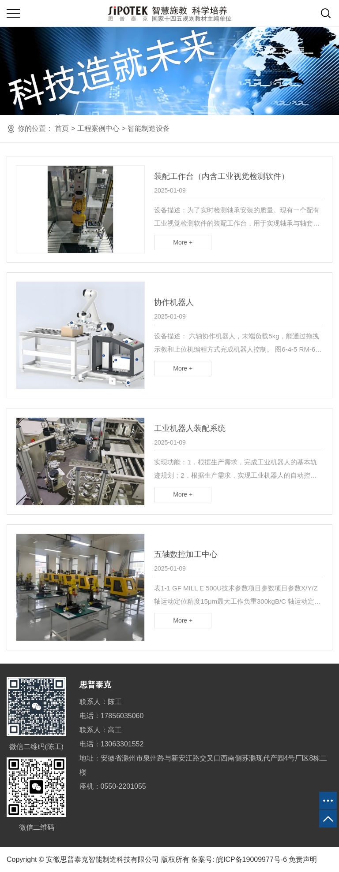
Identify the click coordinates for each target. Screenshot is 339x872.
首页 (62, 128)
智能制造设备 (149, 128)
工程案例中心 (98, 128)
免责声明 (303, 859)
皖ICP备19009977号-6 (251, 859)
